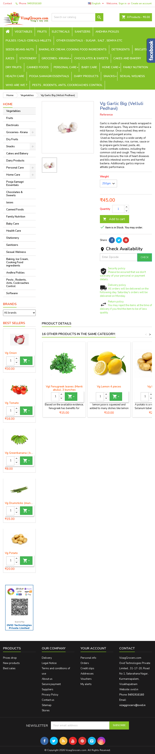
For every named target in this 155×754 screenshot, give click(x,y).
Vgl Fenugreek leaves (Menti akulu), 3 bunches (64, 388)
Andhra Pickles (107, 32)
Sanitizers (82, 32)
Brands (10, 304)
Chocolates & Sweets (91, 58)
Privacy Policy (50, 695)
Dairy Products (86, 76)
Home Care (110, 67)
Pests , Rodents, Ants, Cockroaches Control (67, 85)
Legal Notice (49, 663)
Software (12, 293)
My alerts (86, 684)
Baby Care (89, 67)
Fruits (42, 32)
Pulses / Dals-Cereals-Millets (28, 40)
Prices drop (10, 658)
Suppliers (47, 689)
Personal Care (65, 67)
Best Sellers (14, 323)
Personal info (88, 658)
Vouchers (86, 679)
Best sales (9, 668)
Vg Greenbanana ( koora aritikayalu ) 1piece (19, 453)
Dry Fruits (14, 67)
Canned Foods (38, 67)
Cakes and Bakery (127, 58)
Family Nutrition (135, 67)
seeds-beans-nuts (20, 49)
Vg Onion (11, 353)
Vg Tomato (12, 403)
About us (47, 679)
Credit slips (87, 668)
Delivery (47, 658)
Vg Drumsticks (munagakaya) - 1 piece (19, 503)
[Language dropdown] (96, 3)
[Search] (77, 17)
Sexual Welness (132, 76)
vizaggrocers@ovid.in (132, 705)
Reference (106, 115)
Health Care (15, 76)
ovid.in (134, 689)
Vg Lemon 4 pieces (109, 386)
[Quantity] (10, 360)
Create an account (141, 3)
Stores (46, 710)
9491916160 (34, 3)
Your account (93, 648)
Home (8, 104)
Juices (10, 58)
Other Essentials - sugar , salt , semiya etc (89, 40)
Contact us (48, 700)
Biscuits (141, 49)
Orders (85, 663)
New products (11, 663)
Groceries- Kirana (55, 58)
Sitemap (46, 705)
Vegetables (23, 32)
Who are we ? (16, 85)
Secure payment (51, 684)
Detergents (121, 49)
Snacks (109, 76)
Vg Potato (11, 553)
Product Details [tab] (56, 323)
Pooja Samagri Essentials (49, 76)
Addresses (87, 674)
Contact (7, 3)
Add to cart (114, 219)
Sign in (123, 3)
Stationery (28, 58)
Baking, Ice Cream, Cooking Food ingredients (73, 49)
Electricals (61, 32)
